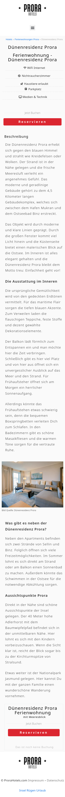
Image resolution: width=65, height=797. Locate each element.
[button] (32, 28)
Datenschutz (55, 780)
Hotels (9, 39)
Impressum (36, 780)
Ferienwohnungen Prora (27, 39)
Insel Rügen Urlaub (32, 790)
